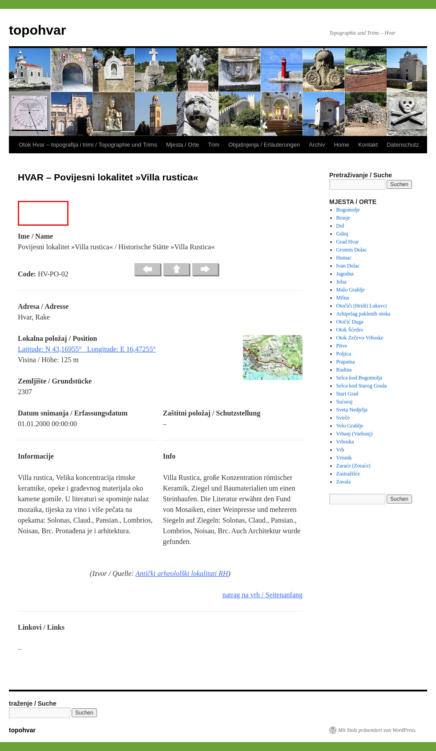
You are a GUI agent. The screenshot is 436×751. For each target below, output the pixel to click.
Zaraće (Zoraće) (353, 466)
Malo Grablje (350, 290)
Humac (344, 258)
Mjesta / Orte (182, 144)
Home (341, 144)
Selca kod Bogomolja (359, 378)
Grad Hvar (347, 242)
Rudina (344, 370)
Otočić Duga (349, 322)
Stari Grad (347, 394)
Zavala (343, 482)
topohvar (37, 30)
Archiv (317, 144)
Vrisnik (344, 458)
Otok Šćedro (349, 330)
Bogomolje (348, 210)
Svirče (343, 418)
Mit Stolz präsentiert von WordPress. (377, 730)
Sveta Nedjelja (351, 410)
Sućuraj (344, 402)
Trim (214, 144)
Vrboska (345, 442)
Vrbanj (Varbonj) (354, 434)
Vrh (340, 450)
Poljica (343, 354)
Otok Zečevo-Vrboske (360, 338)
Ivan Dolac (348, 266)
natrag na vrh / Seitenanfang (262, 595)
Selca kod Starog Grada (361, 386)
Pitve (341, 346)
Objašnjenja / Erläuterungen (264, 144)
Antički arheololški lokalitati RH (181, 573)
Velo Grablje (349, 426)
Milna (342, 298)
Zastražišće (348, 474)
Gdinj (342, 234)
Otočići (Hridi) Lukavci (361, 306)
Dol (340, 226)
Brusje (343, 218)
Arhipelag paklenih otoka (363, 314)
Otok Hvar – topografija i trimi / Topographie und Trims (88, 144)
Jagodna (345, 274)
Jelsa (341, 282)
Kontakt (368, 144)
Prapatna (345, 362)
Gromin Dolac (351, 250)
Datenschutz (403, 144)
